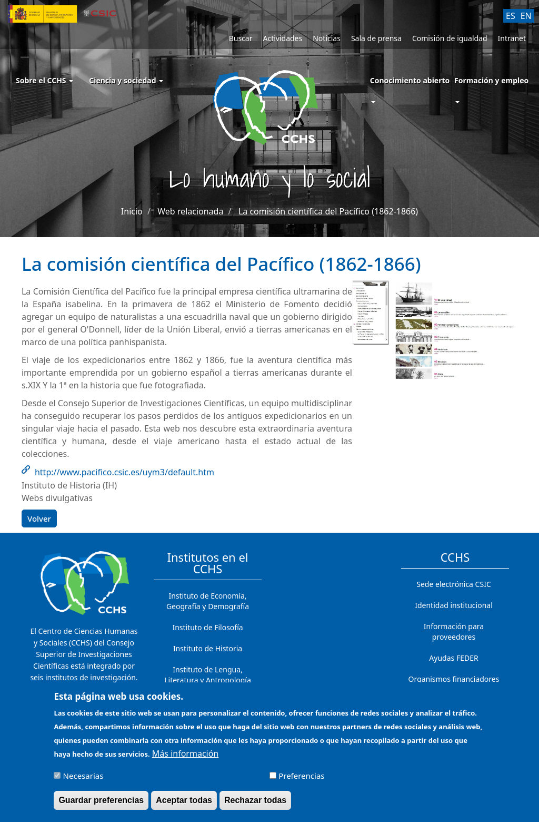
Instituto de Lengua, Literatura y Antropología (207, 674)
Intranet (512, 38)
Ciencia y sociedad (126, 80)
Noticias (327, 38)
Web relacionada (190, 211)
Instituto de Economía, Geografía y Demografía (207, 601)
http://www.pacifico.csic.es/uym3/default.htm (124, 472)
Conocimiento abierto (410, 80)
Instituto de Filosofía (207, 627)
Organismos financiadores (454, 679)
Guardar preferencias (101, 805)
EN (526, 16)
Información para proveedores (454, 631)
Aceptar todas (184, 805)
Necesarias (83, 781)
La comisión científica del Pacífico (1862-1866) (328, 211)
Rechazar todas (255, 805)
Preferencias (301, 781)
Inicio (132, 211)
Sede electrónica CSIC (453, 584)
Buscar (241, 38)
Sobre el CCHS (44, 80)
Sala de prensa (376, 38)
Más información (185, 759)
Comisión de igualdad (449, 38)
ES (510, 16)
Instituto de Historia (207, 648)
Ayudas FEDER (453, 658)
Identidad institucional (454, 605)
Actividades (282, 38)
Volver (39, 518)
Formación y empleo (491, 80)
